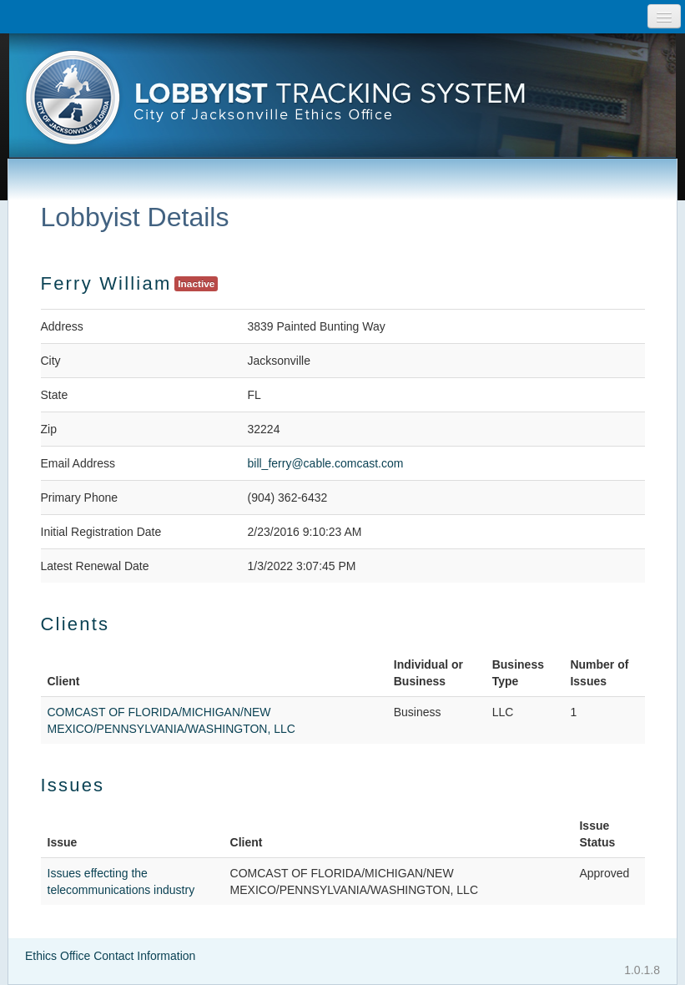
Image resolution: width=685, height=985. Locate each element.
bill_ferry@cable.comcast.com (326, 463)
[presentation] (343, 102)
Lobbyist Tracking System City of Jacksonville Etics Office (343, 102)
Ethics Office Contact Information (110, 955)
